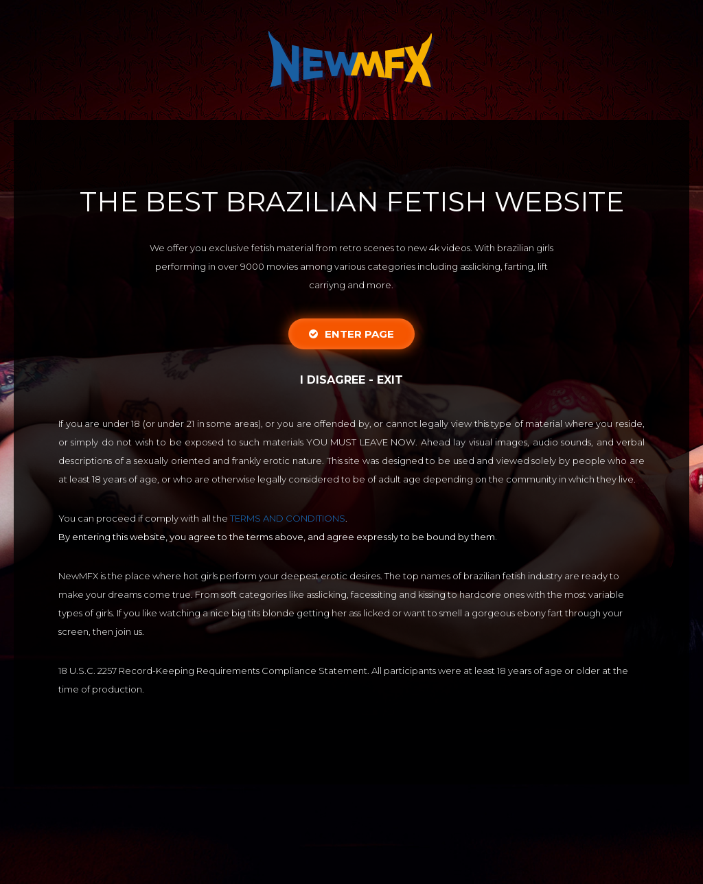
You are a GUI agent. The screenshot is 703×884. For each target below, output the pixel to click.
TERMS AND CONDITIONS (287, 518)
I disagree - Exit (351, 379)
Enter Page (351, 333)
